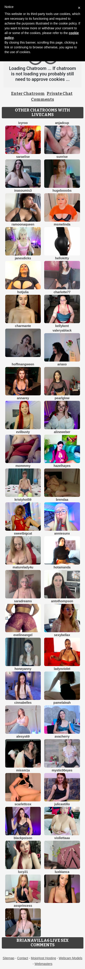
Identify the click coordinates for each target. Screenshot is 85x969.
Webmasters (43, 964)
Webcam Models (70, 958)
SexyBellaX (62, 635)
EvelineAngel (22, 635)
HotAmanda (61, 567)
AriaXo (62, 364)
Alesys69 (22, 736)
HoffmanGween (23, 364)
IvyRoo (23, 123)
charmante (23, 326)
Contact (22, 958)
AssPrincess (23, 905)
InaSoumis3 (23, 190)
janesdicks (23, 258)
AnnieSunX (62, 533)
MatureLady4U (23, 567)
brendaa (62, 499)
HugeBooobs (62, 190)
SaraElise (23, 157)
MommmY (22, 466)
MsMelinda (62, 224)
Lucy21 (23, 872)
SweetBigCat (23, 533)
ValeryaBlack (62, 330)
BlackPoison (23, 838)
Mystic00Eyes (62, 770)
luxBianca (62, 872)
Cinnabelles (23, 702)
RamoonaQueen (23, 224)
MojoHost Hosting (43, 958)
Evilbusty (23, 432)
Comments (42, 99)
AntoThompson (62, 601)
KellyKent (62, 326)
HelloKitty (62, 258)
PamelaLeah (62, 702)
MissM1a (23, 770)
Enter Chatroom (28, 93)
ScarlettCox (23, 804)
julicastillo (62, 804)
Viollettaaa (62, 838)
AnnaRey (23, 398)
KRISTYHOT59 (23, 499)
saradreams (23, 601)
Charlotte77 (61, 292)
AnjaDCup (62, 123)
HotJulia (23, 292)
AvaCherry (62, 736)
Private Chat (60, 93)
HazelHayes (61, 466)
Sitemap (8, 958)
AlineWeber (62, 432)
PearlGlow (62, 398)
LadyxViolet (62, 669)
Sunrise (62, 157)
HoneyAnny (23, 669)
